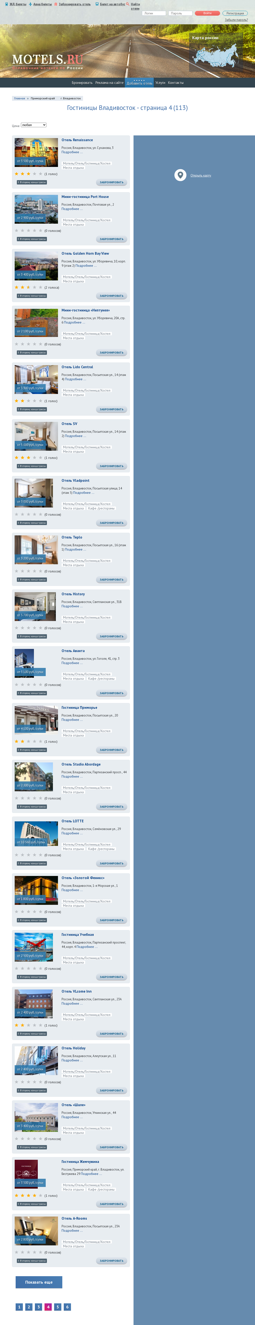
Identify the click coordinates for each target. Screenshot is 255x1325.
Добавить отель (140, 83)
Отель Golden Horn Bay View (85, 253)
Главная (19, 98)
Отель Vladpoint (75, 480)
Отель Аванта (73, 651)
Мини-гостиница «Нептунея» (86, 310)
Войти (208, 13)
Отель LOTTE (73, 821)
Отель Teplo (72, 537)
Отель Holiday (73, 1048)
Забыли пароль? (236, 20)
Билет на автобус (112, 4)
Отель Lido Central (77, 367)
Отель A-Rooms (74, 1218)
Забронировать (111, 182)
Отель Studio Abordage (81, 764)
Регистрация (235, 13)
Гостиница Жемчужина (80, 1161)
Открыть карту (201, 175)
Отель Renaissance (77, 140)
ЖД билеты (18, 4)
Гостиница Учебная (78, 934)
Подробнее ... (72, 152)
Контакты (176, 82)
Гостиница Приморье (79, 707)
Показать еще (39, 1282)
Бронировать (82, 82)
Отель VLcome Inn (77, 991)
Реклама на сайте (110, 82)
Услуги (160, 82)
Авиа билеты (42, 4)
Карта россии (205, 37)
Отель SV (69, 423)
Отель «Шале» (73, 1105)
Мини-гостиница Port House (85, 196)
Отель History (73, 594)
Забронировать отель (75, 4)
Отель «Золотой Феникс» (83, 878)
